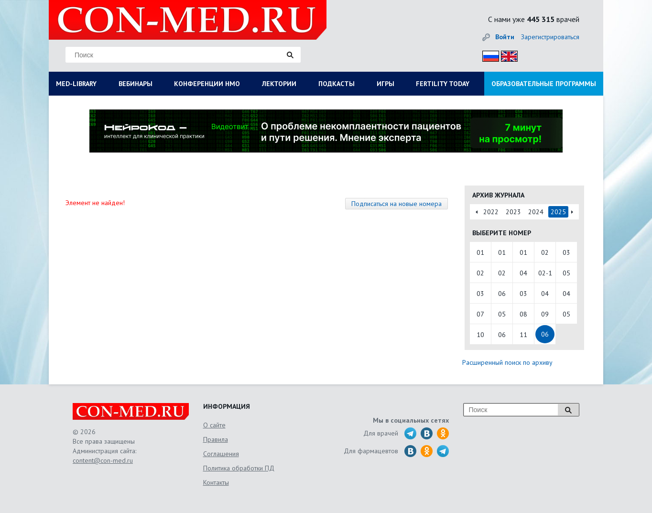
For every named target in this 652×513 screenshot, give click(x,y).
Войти (504, 36)
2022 (491, 211)
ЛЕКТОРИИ (279, 83)
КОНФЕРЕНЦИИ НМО (207, 83)
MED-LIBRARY (76, 83)
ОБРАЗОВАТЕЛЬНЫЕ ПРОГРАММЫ (543, 83)
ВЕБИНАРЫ (135, 83)
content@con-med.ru (103, 460)
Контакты (216, 482)
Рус (488, 55)
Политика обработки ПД (238, 468)
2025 (558, 211)
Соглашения (221, 453)
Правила (215, 439)
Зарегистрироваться (550, 37)
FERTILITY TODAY (442, 83)
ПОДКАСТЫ (336, 83)
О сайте (214, 425)
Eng (506, 55)
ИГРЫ (385, 83)
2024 (535, 211)
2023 (513, 211)
